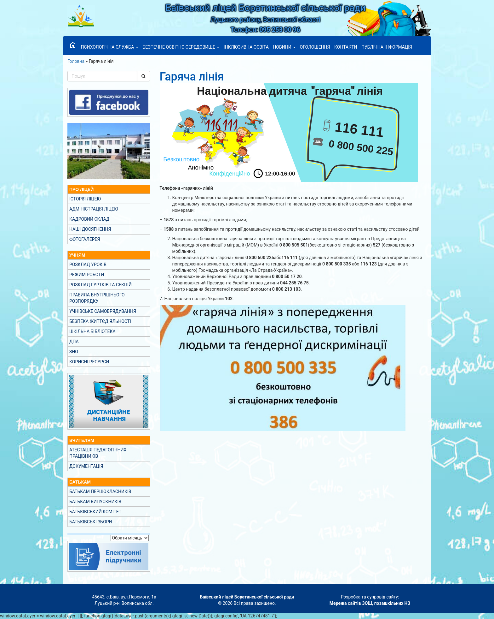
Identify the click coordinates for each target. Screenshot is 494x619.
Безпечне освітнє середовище (180, 47)
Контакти (345, 47)
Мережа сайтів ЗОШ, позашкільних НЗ (370, 603)
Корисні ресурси (89, 361)
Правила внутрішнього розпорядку (97, 298)
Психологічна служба (109, 47)
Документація (86, 466)
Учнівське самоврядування (102, 311)
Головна (75, 61)
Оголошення (315, 47)
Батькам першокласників (100, 491)
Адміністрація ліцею (93, 208)
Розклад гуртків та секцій (100, 284)
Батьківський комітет (95, 511)
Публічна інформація (386, 47)
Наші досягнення (90, 229)
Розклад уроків (87, 264)
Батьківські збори (90, 521)
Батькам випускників (95, 501)
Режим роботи (86, 274)
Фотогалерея (84, 239)
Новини (284, 47)
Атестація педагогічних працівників (97, 453)
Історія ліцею (85, 198)
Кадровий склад (89, 219)
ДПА (74, 341)
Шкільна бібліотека (92, 331)
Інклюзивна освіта (246, 47)
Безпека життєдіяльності (100, 321)
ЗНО (73, 351)
